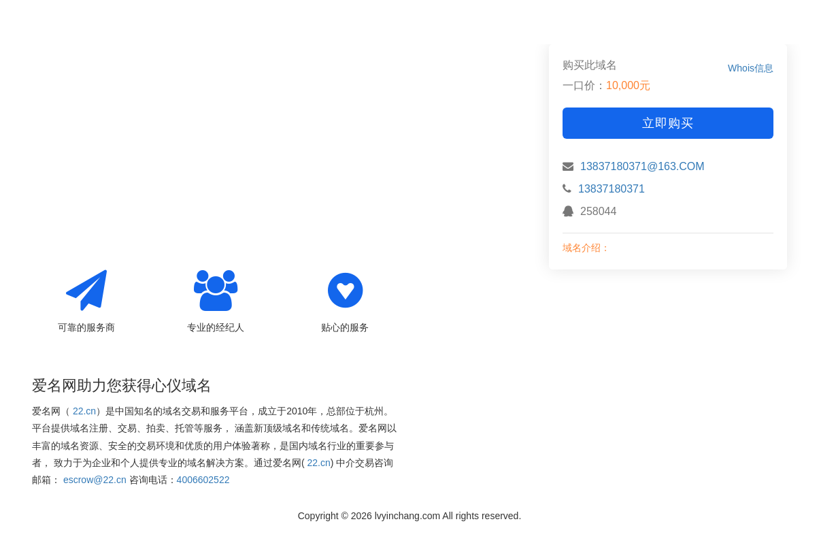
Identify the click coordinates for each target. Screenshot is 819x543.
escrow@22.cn (95, 479)
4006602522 (203, 479)
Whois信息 (750, 68)
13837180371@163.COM (642, 166)
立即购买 (668, 123)
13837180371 (611, 189)
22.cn (84, 411)
